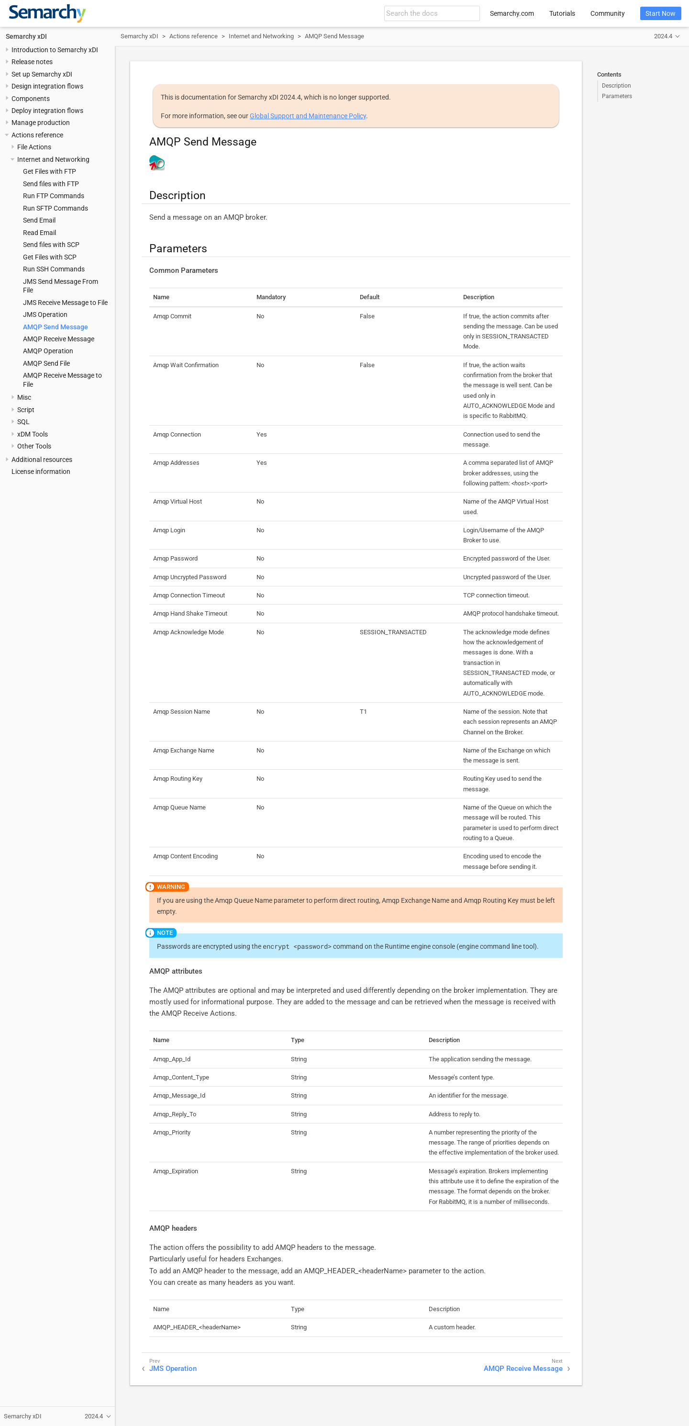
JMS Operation (45, 314)
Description (616, 85)
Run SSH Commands (54, 269)
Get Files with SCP (50, 257)
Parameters (617, 96)
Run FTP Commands (53, 196)
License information (40, 471)
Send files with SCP (51, 244)
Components (30, 98)
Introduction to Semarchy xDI (54, 50)
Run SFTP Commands (55, 208)
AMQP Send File (46, 363)
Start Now (660, 13)
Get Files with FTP (49, 171)
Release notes (32, 62)
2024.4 (663, 36)
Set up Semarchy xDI (41, 74)
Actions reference (37, 135)
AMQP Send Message (55, 327)
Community (607, 13)
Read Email (39, 232)
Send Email (39, 220)
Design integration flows (47, 86)
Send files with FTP (51, 184)
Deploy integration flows (47, 110)
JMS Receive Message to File (65, 302)
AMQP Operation (48, 351)
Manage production (40, 122)
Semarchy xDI (26, 36)
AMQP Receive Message (58, 339)
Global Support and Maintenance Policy (308, 116)
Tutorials (562, 13)
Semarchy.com (512, 13)
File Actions (34, 147)
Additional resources (41, 459)
